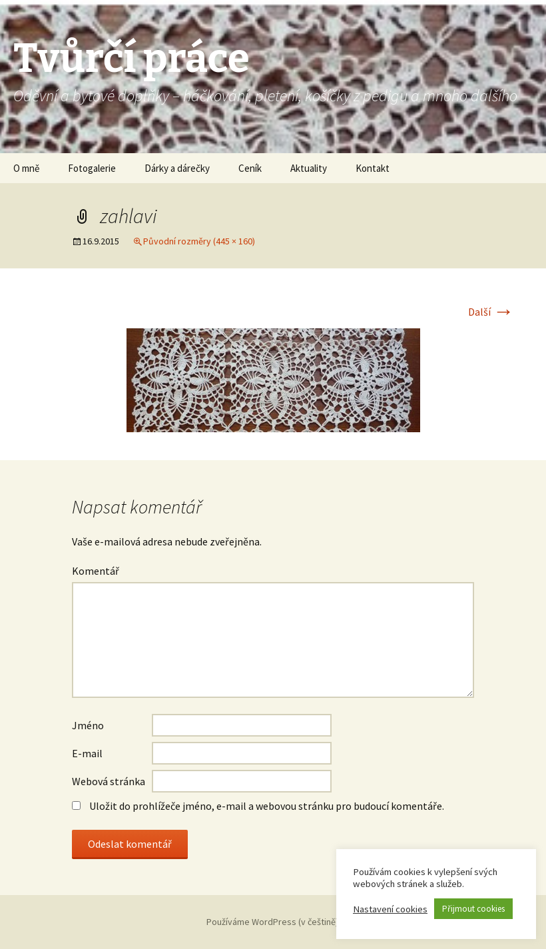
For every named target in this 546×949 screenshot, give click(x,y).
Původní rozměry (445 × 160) (199, 241)
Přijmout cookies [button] (473, 908)
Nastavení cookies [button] (390, 909)
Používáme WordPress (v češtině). (273, 922)
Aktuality (308, 168)
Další (491, 311)
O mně (26, 168)
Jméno (88, 725)
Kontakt (373, 168)
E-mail (87, 753)
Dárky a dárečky (177, 168)
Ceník (250, 168)
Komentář (95, 570)
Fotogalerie (92, 168)
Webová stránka (108, 781)
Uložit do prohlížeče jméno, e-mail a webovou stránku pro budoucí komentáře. (266, 805)
